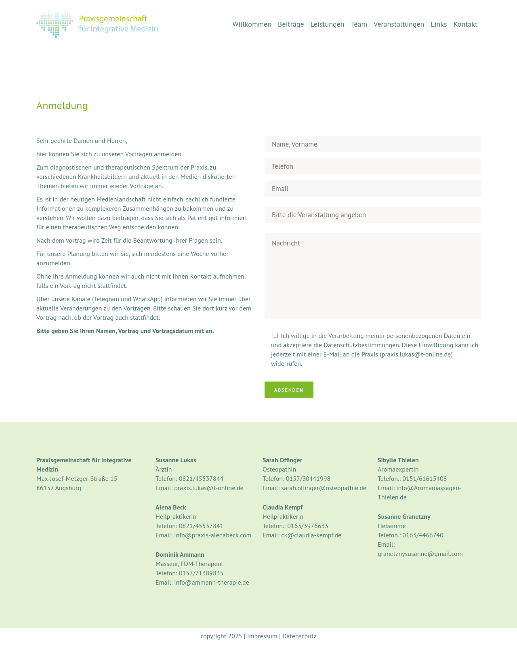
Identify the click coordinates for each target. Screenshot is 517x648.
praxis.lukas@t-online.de (208, 488)
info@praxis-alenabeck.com (212, 535)
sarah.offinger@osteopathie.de (323, 488)
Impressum (262, 636)
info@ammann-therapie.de (211, 582)
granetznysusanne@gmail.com (420, 553)
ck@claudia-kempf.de (311, 535)
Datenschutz (299, 636)
